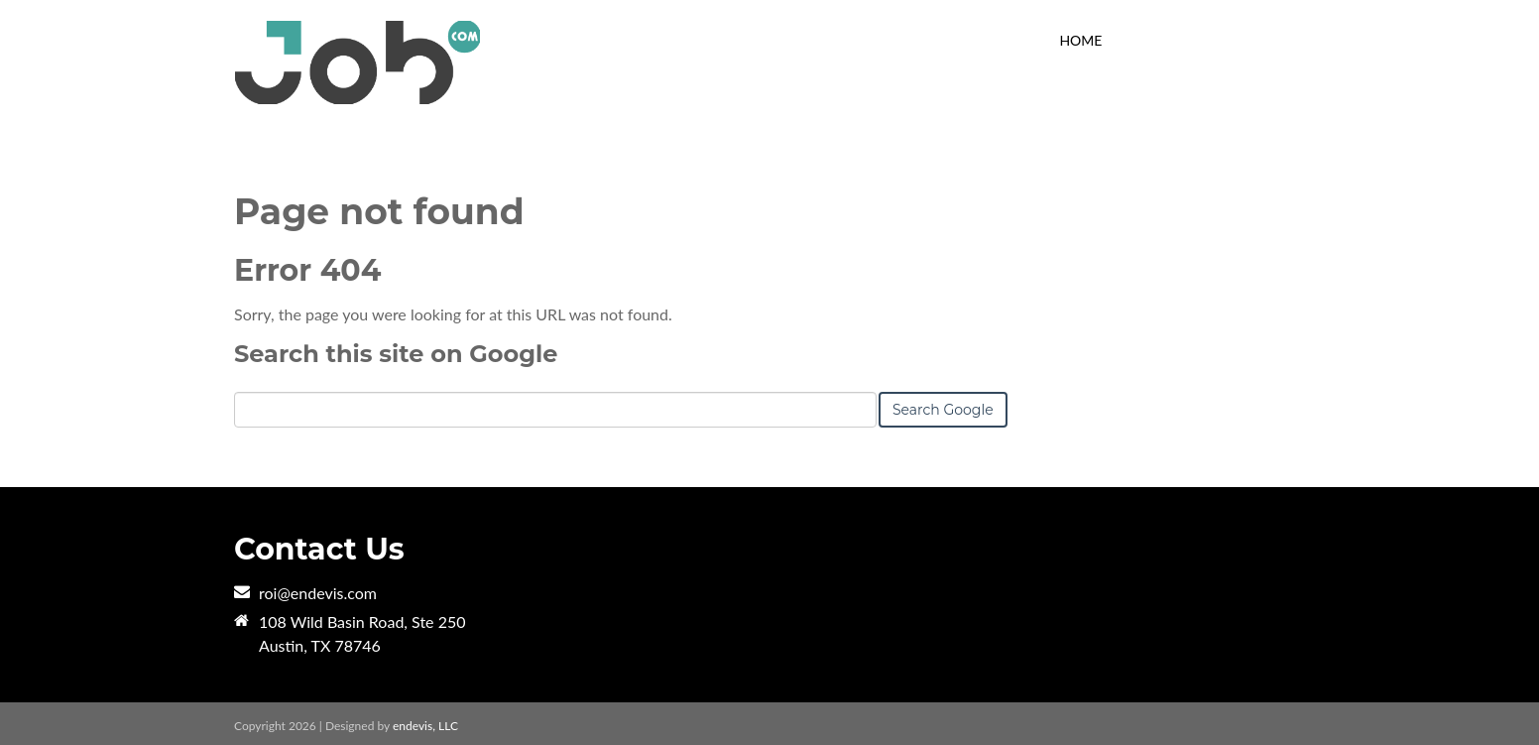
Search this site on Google (395, 353)
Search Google (943, 410)
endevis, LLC (425, 725)
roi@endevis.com (318, 592)
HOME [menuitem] (1080, 40)
